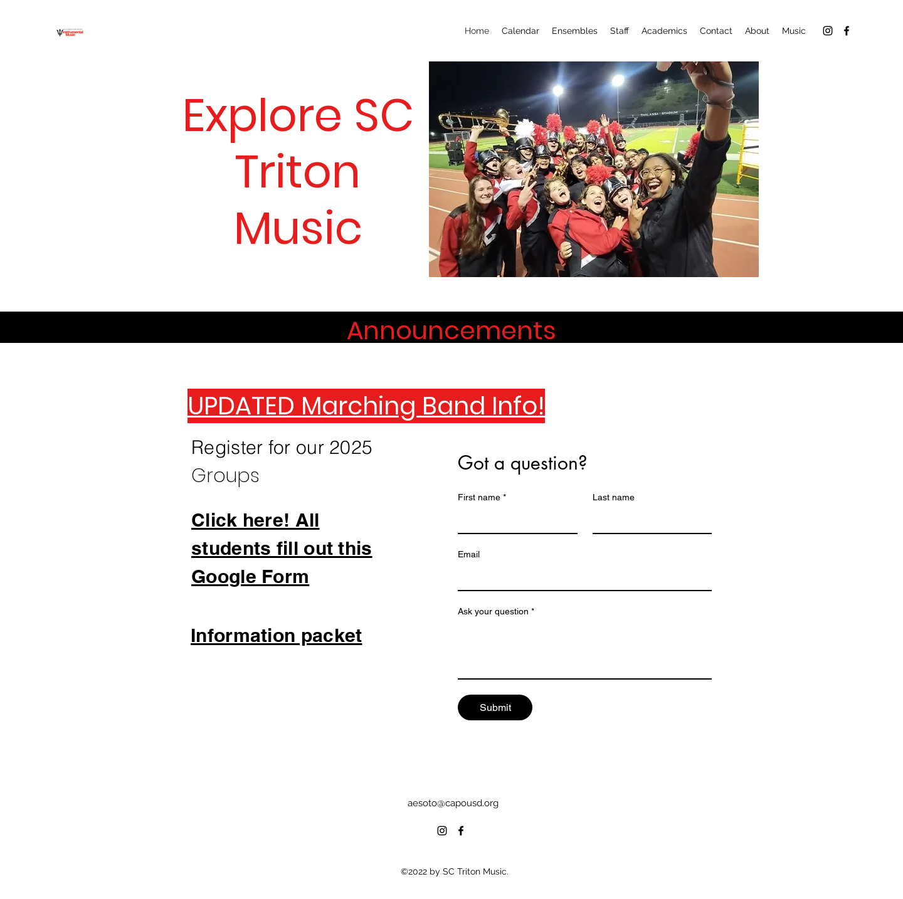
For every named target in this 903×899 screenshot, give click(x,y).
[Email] (581, 577)
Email (469, 554)
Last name (614, 497)
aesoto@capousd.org (453, 803)
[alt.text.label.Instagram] (827, 30)
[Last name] (649, 520)
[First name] (514, 520)
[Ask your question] (585, 650)
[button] (594, 169)
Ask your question (496, 611)
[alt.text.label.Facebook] (846, 30)
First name (482, 497)
